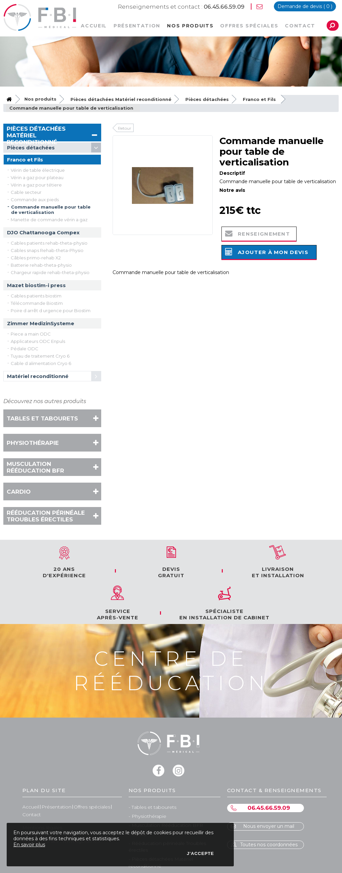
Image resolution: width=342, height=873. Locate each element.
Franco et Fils (259, 99)
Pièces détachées (207, 99)
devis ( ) (305, 6)
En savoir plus (29, 845)
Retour (124, 128)
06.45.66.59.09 (181, 6)
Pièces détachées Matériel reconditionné (120, 99)
